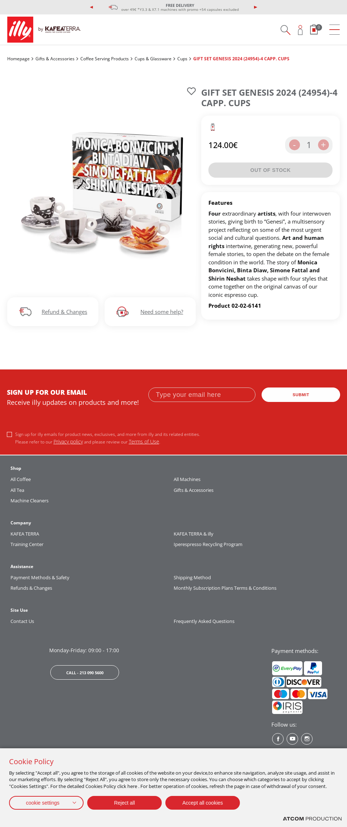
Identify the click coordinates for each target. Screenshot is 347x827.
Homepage (18, 59)
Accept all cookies (202, 803)
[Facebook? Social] (278, 739)
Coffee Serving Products (104, 59)
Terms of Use (144, 441)
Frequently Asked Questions (204, 621)
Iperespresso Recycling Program (208, 544)
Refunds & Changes (31, 588)
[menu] (334, 30)
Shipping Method (192, 577)
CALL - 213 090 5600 (84, 672)
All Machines (187, 479)
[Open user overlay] (300, 29)
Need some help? (161, 311)
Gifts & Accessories (55, 59)
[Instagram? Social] (307, 739)
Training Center (26, 544)
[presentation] (91, 7)
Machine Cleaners (29, 500)
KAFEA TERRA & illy (193, 534)
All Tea (17, 490)
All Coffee (20, 479)
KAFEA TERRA (24, 534)
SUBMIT (301, 395)
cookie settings (43, 803)
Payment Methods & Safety (39, 577)
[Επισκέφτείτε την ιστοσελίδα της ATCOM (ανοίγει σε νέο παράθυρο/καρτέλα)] (312, 819)
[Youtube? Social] (292, 739)
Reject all (124, 803)
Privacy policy (68, 441)
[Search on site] (285, 29)
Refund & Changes (64, 311)
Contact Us (22, 621)
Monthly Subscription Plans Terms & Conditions (225, 588)
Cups (182, 59)
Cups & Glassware (153, 59)
